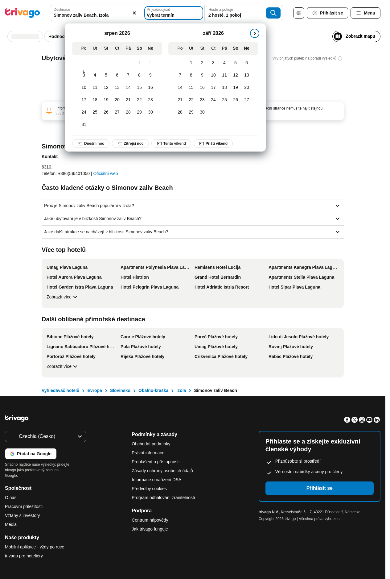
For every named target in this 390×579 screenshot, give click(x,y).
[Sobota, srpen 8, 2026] (139, 75)
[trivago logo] (22, 13)
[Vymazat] (134, 13)
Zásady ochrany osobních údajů (162, 470)
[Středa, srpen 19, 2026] (106, 100)
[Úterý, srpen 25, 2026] (95, 112)
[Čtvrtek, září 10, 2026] (213, 75)
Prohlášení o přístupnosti (155, 461)
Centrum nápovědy (150, 520)
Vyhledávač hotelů (60, 390)
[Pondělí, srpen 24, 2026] (83, 112)
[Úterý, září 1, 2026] (191, 63)
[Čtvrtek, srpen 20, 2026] (117, 100)
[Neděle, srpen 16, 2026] (150, 87)
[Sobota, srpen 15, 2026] (139, 87)
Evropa (94, 390)
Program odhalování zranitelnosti (163, 497)
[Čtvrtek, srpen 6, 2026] (117, 75)
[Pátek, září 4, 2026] (224, 63)
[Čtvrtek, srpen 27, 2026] (117, 112)
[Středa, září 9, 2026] (202, 75)
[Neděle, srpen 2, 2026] (150, 63)
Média (11, 524)
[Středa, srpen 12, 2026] (106, 87)
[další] (254, 33)
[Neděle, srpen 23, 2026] (150, 100)
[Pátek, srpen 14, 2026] (128, 87)
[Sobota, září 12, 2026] (235, 75)
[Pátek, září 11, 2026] (224, 75)
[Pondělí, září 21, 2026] (180, 100)
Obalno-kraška (153, 390)
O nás (10, 497)
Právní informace (148, 452)
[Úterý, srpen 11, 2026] (95, 87)
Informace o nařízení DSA (156, 479)
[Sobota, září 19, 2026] (235, 87)
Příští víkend (213, 143)
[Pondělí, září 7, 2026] (180, 75)
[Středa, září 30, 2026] (202, 112)
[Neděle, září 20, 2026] (246, 87)
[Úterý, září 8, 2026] (191, 75)
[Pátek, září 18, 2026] (224, 87)
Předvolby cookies (150, 488)
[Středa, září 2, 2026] (202, 63)
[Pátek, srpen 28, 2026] (128, 112)
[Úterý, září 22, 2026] (191, 100)
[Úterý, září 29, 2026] (191, 112)
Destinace (62, 9)
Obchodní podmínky (151, 443)
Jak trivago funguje (150, 529)
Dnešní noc (90, 143)
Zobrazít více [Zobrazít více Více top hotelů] (63, 297)
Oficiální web (105, 173)
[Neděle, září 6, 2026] (246, 63)
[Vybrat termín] (173, 13)
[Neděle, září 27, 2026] (246, 100)
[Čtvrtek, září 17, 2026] (213, 87)
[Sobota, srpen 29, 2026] (139, 112)
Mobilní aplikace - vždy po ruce (34, 546)
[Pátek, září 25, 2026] (224, 100)
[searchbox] (96, 15)
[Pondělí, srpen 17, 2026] (83, 100)
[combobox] (96, 13)
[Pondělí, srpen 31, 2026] (83, 124)
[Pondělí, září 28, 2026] (180, 112)
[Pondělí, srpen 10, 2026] (83, 87)
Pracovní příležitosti (24, 506)
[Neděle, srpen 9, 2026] (150, 75)
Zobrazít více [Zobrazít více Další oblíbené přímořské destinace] (63, 366)
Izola (181, 390)
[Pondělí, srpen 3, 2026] (83, 75)
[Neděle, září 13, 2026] (246, 75)
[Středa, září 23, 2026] (202, 100)
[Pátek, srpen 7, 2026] (128, 75)
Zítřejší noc (130, 143)
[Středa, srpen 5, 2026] (106, 75)
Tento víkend (171, 143)
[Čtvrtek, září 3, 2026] (213, 63)
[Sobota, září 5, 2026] (235, 63)
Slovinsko (120, 390)
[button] (96, 13)
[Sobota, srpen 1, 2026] (139, 63)
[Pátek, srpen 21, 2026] (128, 100)
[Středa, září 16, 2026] (202, 87)
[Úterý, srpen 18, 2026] (95, 100)
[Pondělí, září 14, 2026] (180, 87)
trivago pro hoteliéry (24, 555)
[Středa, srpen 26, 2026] (106, 112)
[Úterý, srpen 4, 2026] (95, 75)
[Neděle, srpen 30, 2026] (150, 112)
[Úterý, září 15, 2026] (191, 87)
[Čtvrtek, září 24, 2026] (213, 100)
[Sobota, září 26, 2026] (235, 100)
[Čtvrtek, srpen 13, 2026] (117, 87)
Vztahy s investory (22, 515)
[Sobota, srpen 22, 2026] (139, 100)
